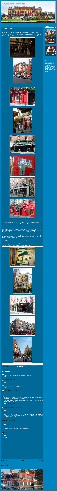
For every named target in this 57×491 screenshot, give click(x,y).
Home (22, 460)
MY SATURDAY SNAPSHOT (11, 403)
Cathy (5, 420)
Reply (5, 376)
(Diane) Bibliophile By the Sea (9, 374)
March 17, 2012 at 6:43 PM (10, 432)
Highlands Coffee (4, 465)
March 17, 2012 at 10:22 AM (18, 407)
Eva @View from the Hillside (9, 427)
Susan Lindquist (7, 390)
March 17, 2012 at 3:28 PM (10, 420)
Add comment (5, 437)
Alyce (5, 432)
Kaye (5, 379)
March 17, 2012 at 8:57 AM (19, 374)
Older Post (41, 460)
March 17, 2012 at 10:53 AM (19, 413)
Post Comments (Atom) (9, 462)
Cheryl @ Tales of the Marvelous (9, 413)
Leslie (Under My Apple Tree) (9, 407)
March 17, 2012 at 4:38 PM (18, 427)
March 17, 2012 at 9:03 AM (10, 379)
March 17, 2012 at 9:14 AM (14, 390)
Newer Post (4, 460)
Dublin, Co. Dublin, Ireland (9, 369)
